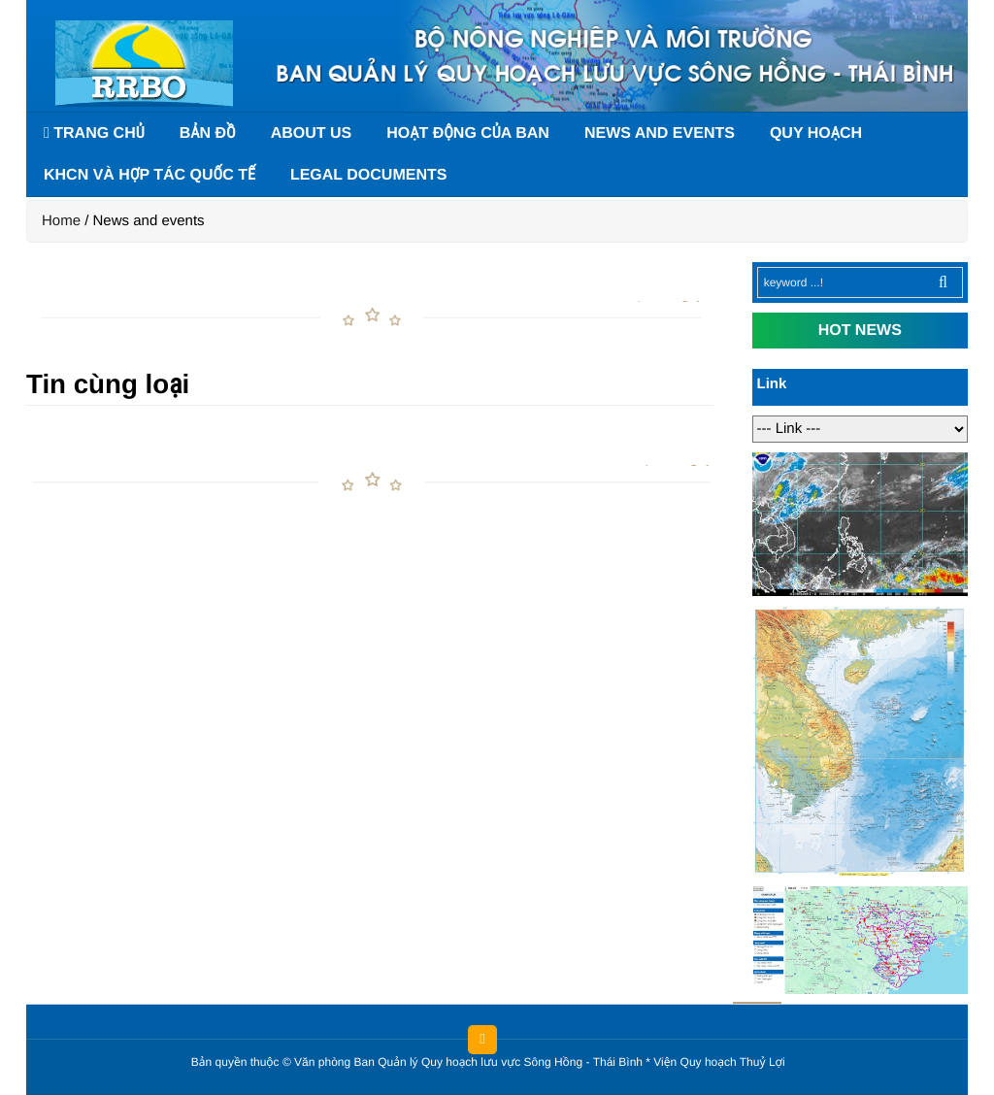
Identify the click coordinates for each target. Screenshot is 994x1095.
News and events (659, 133)
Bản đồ (208, 133)
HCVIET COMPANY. (798, 1066)
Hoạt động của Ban (467, 133)
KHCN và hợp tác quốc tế (149, 175)
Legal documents (368, 175)
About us (311, 133)
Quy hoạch (816, 133)
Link (772, 384)
